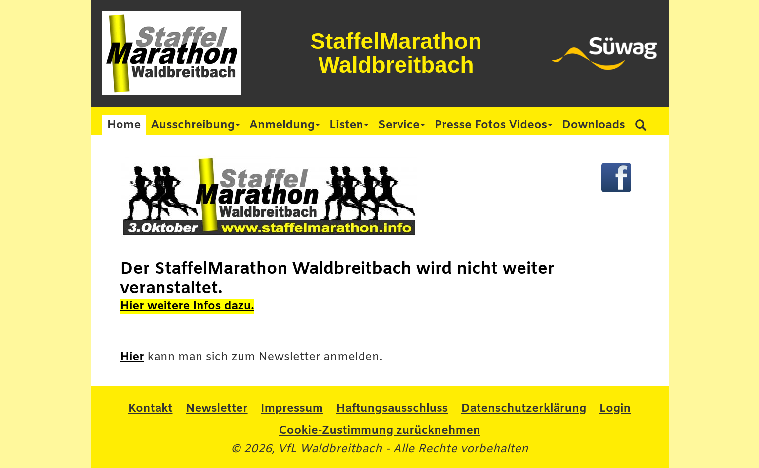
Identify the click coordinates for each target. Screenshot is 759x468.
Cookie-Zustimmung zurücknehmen (379, 430)
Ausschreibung (195, 125)
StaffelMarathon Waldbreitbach (396, 53)
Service (401, 125)
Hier (132, 357)
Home (124, 125)
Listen (348, 125)
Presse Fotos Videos (493, 125)
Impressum (292, 408)
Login (615, 408)
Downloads (593, 125)
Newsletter (217, 408)
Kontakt (150, 408)
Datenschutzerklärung (523, 408)
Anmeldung (284, 125)
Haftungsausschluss (392, 408)
